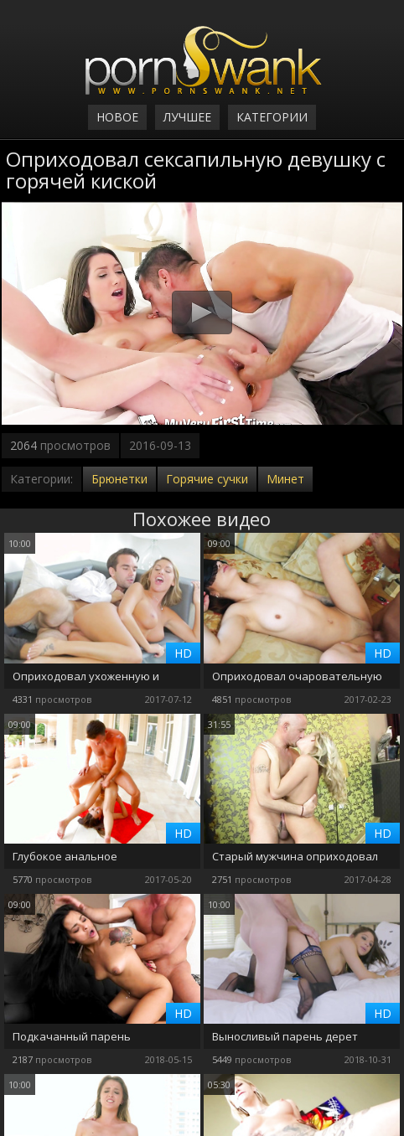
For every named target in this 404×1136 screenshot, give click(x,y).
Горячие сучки (207, 479)
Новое (117, 117)
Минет (285, 479)
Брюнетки (119, 479)
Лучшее (187, 117)
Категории (272, 117)
